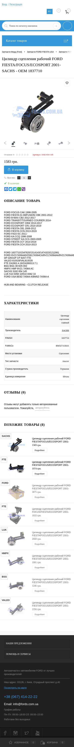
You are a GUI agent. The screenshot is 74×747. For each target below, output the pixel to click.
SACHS (65, 330)
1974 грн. (36, 468)
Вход (4, 4)
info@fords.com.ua (25, 704)
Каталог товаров (37, 40)
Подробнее (39, 450)
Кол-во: (11, 177)
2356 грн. (36, 609)
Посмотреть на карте (15, 687)
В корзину (16, 169)
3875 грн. (36, 492)
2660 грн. (36, 539)
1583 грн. (36, 445)
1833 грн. (36, 515)
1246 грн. (36, 586)
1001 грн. (36, 562)
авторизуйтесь (42, 408)
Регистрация (15, 4)
